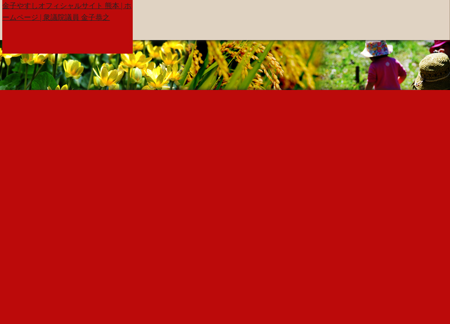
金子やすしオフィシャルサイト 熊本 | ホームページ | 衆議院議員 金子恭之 (66, 11)
